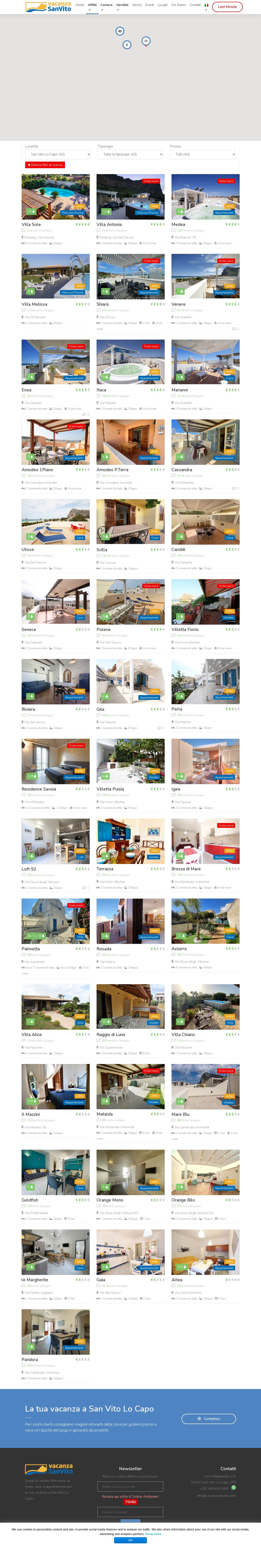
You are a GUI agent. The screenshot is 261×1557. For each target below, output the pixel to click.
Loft (80, 857)
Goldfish (30, 1200)
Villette (228, 618)
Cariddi (178, 549)
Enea (26, 390)
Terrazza (105, 869)
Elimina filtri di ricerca (45, 165)
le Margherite (35, 1280)
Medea (178, 224)
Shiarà (103, 304)
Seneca (29, 629)
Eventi (149, 5)
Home (80, 5)
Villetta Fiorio (185, 629)
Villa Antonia (109, 224)
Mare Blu (180, 1114)
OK (130, 1540)
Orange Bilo (183, 1200)
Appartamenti (224, 213)
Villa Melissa (34, 304)
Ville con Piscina (72, 213)
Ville (80, 937)
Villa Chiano (183, 1034)
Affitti (79, 206)
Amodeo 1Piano (37, 470)
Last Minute (227, 7)
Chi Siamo (178, 5)
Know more (153, 1534)
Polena (103, 629)
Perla (177, 709)
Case (229, 378)
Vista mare (151, 181)
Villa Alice (32, 1034)
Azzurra (179, 948)
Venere (179, 304)
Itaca (101, 390)
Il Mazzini (31, 1114)
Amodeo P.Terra (112, 470)
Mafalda (105, 1114)
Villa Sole (31, 224)
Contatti (195, 5)
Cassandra (182, 470)
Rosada (104, 949)
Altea (177, 1280)
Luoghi (163, 5)
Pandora (30, 1359)
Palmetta (31, 949)
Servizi (137, 5)
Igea (176, 789)
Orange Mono (110, 1200)
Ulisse (28, 549)
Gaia (101, 1280)
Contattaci (209, 1419)
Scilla (102, 550)
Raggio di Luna (111, 1034)
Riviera (28, 709)
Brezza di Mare (186, 869)
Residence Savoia (39, 789)
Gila (100, 709)
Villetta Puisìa (110, 789)
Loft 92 (29, 869)
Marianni (180, 390)
